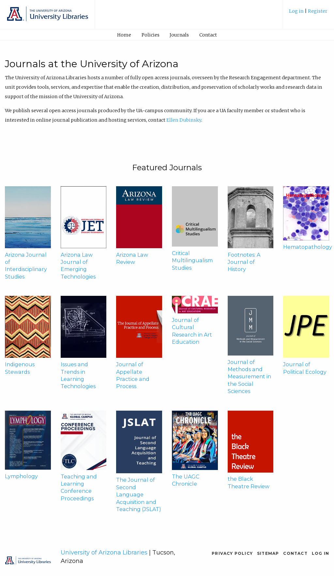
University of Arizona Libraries (104, 552)
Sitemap (268, 553)
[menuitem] (308, 14)
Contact (208, 35)
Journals (179, 35)
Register (317, 11)
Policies (150, 35)
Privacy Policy (232, 553)
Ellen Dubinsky (183, 120)
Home (124, 35)
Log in (297, 11)
